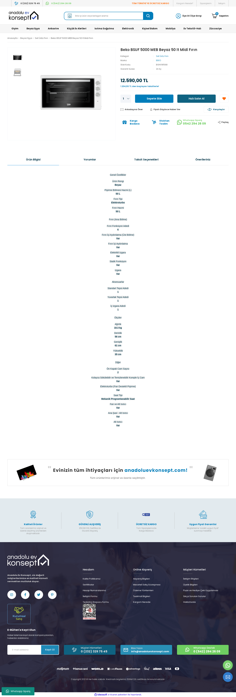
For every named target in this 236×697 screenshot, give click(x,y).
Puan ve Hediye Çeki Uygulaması (200, 590)
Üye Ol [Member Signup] (185, 15)
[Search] (108, 16)
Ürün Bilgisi (33, 159)
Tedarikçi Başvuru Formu (96, 602)
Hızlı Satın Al (197, 98)
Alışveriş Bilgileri (141, 578)
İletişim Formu (90, 596)
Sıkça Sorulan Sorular (194, 596)
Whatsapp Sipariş (18, 691)
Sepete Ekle (154, 98)
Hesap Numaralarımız (94, 590)
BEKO (158, 60)
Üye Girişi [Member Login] (196, 15)
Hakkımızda (189, 602)
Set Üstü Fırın (162, 56)
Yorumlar (90, 159)
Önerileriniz (202, 159)
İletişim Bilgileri (191, 578)
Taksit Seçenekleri (146, 159)
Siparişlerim (206, 3)
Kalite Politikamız (91, 578)
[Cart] (220, 16)
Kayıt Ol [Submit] (50, 649)
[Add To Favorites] (224, 99)
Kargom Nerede (141, 602)
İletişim (221, 3)
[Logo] (23, 16)
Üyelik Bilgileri (190, 584)
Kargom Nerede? (185, 3)
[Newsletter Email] (33, 650)
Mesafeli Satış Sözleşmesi (146, 584)
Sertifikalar (88, 584)
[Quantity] (125, 99)
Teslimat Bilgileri (141, 596)
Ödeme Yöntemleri (143, 590)
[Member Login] (178, 15)
